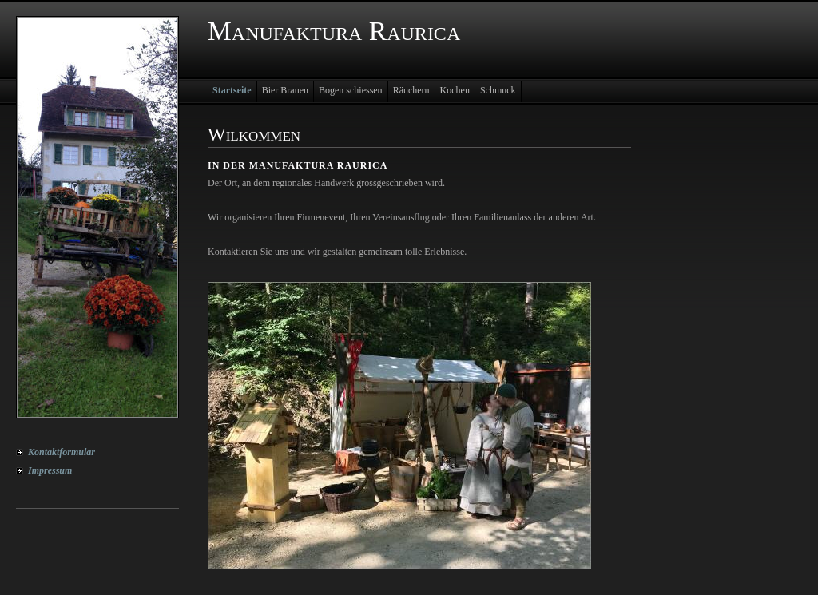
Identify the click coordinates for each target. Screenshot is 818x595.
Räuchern (411, 90)
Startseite (232, 90)
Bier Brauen (285, 90)
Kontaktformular (61, 452)
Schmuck (498, 90)
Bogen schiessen (351, 90)
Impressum (50, 470)
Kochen (455, 90)
